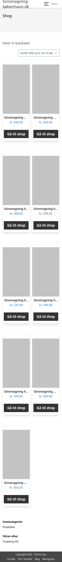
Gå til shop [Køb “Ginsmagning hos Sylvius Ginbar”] (16, 408)
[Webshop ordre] (38, 53)
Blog (37, 559)
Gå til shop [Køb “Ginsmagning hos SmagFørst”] (46, 316)
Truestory (9, 541)
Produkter (9, 527)
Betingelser (48, 559)
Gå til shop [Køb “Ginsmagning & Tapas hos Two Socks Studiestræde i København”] (46, 134)
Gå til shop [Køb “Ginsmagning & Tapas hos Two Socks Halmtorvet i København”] (16, 499)
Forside (11, 559)
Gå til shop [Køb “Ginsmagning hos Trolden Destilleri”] (16, 316)
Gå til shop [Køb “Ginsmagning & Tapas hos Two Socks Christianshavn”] (46, 408)
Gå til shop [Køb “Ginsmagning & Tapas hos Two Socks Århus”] (16, 134)
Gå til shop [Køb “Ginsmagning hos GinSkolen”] (46, 225)
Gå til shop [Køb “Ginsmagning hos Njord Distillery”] (16, 225)
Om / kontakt (25, 559)
